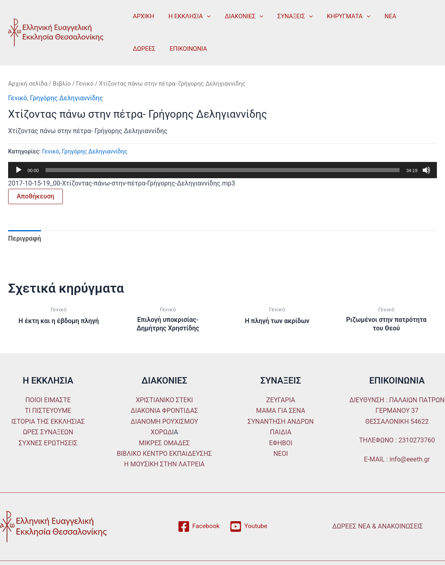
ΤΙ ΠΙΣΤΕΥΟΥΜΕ (48, 411)
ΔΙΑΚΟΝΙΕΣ (239, 16)
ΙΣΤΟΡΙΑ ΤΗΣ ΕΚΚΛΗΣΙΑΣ (48, 421)
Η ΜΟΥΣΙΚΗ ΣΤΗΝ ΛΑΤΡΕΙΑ (164, 464)
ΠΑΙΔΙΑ (281, 432)
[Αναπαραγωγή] (19, 170)
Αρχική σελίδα (27, 83)
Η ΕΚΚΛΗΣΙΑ (187, 16)
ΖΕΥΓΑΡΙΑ (280, 400)
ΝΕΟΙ (280, 453)
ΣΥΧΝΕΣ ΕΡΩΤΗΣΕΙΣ (48, 443)
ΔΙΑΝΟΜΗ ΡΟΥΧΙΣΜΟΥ (164, 421)
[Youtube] (249, 526)
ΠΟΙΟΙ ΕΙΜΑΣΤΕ (48, 400)
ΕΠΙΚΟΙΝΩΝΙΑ (150, 48)
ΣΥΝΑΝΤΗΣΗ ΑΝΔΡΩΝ (280, 421)
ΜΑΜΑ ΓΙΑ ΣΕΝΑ (280, 411)
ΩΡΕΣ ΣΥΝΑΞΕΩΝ (48, 432)
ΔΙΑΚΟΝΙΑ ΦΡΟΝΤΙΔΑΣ (164, 411)
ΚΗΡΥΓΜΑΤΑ (339, 16)
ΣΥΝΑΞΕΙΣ (287, 16)
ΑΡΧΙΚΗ (142, 16)
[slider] (222, 170)
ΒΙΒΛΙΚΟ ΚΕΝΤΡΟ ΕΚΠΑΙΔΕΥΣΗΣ (164, 453)
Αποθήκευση (35, 196)
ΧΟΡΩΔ (161, 432)
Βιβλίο (62, 83)
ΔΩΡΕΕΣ (409, 16)
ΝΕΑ (379, 16)
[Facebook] (198, 526)
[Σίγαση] (426, 170)
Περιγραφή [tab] (24, 238)
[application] (204, 16)
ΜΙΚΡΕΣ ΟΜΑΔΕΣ (164, 443)
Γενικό (85, 83)
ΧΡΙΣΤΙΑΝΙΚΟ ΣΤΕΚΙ (164, 400)
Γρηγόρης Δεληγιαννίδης (66, 98)
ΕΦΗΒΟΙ (280, 443)
